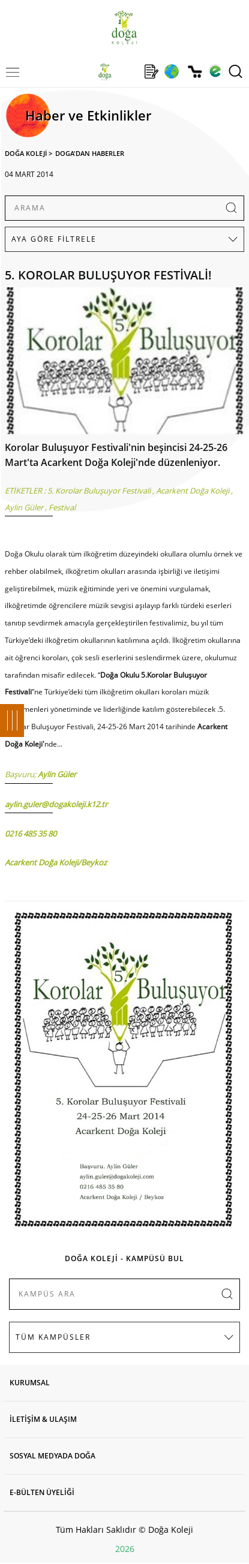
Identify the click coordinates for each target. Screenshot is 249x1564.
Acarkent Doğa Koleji (192, 490)
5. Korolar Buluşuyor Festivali (99, 490)
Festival (62, 507)
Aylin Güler (24, 507)
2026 (124, 1548)
